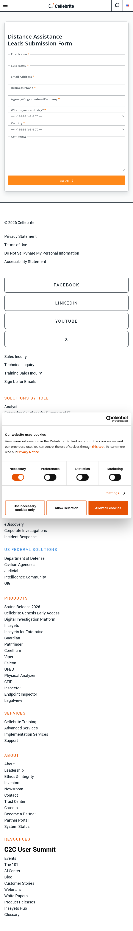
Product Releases (19, 902)
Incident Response (20, 536)
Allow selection (66, 508)
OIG (7, 583)
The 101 (11, 864)
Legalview (13, 700)
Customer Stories (19, 883)
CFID (8, 681)
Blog (8, 877)
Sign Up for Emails (20, 381)
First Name (20, 54)
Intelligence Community (25, 577)
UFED (9, 669)
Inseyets (11, 625)
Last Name (20, 65)
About (9, 763)
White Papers (16, 895)
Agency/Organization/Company (35, 99)
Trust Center (14, 801)
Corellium (12, 650)
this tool (98, 446)
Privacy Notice (28, 452)
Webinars (12, 889)
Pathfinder (13, 644)
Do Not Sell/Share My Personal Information (41, 253)
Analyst (10, 406)
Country (18, 123)
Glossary (11, 914)
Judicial (11, 570)
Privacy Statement (20, 236)
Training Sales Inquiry (23, 373)
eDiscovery (14, 524)
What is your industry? (28, 110)
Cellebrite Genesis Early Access (31, 612)
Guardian (12, 637)
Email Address (22, 77)
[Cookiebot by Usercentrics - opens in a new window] (109, 419)
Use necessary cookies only (25, 507)
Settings (112, 493)
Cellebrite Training (20, 721)
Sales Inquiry (15, 356)
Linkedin (66, 303)
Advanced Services (21, 728)
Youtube (66, 321)
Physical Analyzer (20, 675)
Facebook (66, 285)
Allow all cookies (108, 508)
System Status (17, 826)
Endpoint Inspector (20, 694)
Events (10, 858)
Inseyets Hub (15, 908)
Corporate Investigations (25, 530)
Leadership (14, 770)
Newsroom (13, 788)
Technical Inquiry (19, 364)
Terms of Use (15, 244)
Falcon (10, 662)
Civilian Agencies (19, 564)
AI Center (12, 870)
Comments (18, 136)
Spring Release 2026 (22, 606)
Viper (8, 656)
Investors (12, 782)
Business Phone (23, 88)
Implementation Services (26, 734)
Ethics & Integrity (19, 776)
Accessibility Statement (25, 261)
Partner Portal (16, 820)
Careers (11, 807)
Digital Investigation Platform (29, 619)
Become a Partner (20, 813)
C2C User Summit (30, 849)
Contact (11, 795)
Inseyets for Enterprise (23, 631)
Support (11, 740)
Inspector (12, 687)
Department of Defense (24, 558)
